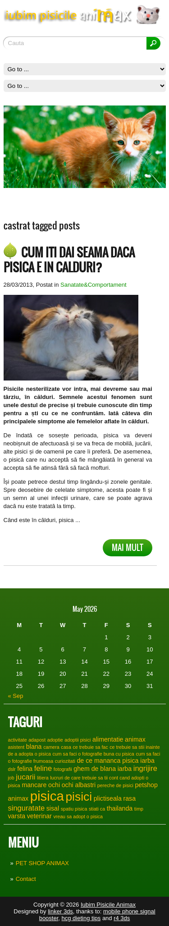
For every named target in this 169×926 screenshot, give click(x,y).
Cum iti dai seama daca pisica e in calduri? (69, 259)
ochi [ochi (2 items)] (54, 784)
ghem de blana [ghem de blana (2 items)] (94, 768)
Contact (26, 879)
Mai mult (127, 547)
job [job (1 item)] (11, 777)
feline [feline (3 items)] (43, 768)
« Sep (15, 695)
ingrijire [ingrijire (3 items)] (145, 768)
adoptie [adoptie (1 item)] (55, 740)
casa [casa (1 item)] (66, 747)
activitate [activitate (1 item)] (17, 740)
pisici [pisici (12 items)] (78, 796)
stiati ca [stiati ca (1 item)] (97, 808)
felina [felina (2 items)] (24, 768)
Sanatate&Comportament (93, 284)
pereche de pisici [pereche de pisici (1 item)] (115, 785)
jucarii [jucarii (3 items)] (25, 777)
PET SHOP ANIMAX (42, 863)
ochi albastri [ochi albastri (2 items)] (79, 784)
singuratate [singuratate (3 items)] (26, 808)
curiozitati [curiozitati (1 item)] (65, 761)
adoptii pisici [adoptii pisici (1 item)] (77, 740)
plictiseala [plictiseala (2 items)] (108, 798)
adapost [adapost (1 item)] (37, 740)
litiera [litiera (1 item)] (42, 777)
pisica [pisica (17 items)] (47, 795)
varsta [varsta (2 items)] (17, 816)
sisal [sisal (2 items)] (52, 808)
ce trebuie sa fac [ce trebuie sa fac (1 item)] (90, 747)
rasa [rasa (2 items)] (129, 798)
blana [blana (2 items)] (34, 746)
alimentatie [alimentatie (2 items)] (107, 739)
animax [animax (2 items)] (135, 739)
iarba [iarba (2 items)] (125, 768)
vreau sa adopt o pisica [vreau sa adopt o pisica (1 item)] (78, 816)
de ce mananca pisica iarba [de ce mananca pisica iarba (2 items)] (115, 760)
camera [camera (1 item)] (51, 747)
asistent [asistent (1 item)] (16, 747)
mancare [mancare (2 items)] (34, 784)
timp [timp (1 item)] (138, 808)
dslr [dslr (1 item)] (12, 769)
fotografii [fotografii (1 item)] (63, 769)
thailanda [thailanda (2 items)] (119, 808)
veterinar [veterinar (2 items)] (39, 816)
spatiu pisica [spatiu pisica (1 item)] (74, 808)
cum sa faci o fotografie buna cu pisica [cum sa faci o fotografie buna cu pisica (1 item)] (93, 753)
